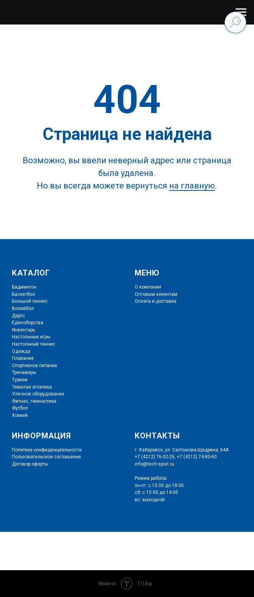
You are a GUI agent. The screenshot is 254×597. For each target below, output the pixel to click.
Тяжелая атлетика (32, 387)
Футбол (20, 408)
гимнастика (43, 401)
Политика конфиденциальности (47, 450)
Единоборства (27, 322)
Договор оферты (30, 464)
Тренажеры (24, 372)
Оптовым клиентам (156, 294)
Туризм (20, 379)
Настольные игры (31, 337)
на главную (192, 185)
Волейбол (23, 308)
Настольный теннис (33, 344)
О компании (148, 287)
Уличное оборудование (38, 394)
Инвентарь (23, 330)
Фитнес (20, 401)
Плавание (23, 358)
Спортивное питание (34, 365)
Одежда (21, 351)
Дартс (18, 315)
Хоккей (20, 415)
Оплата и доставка (155, 301)
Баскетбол (23, 294)
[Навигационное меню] (241, 12)
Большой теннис (30, 301)
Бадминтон (24, 287)
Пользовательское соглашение (46, 456)
